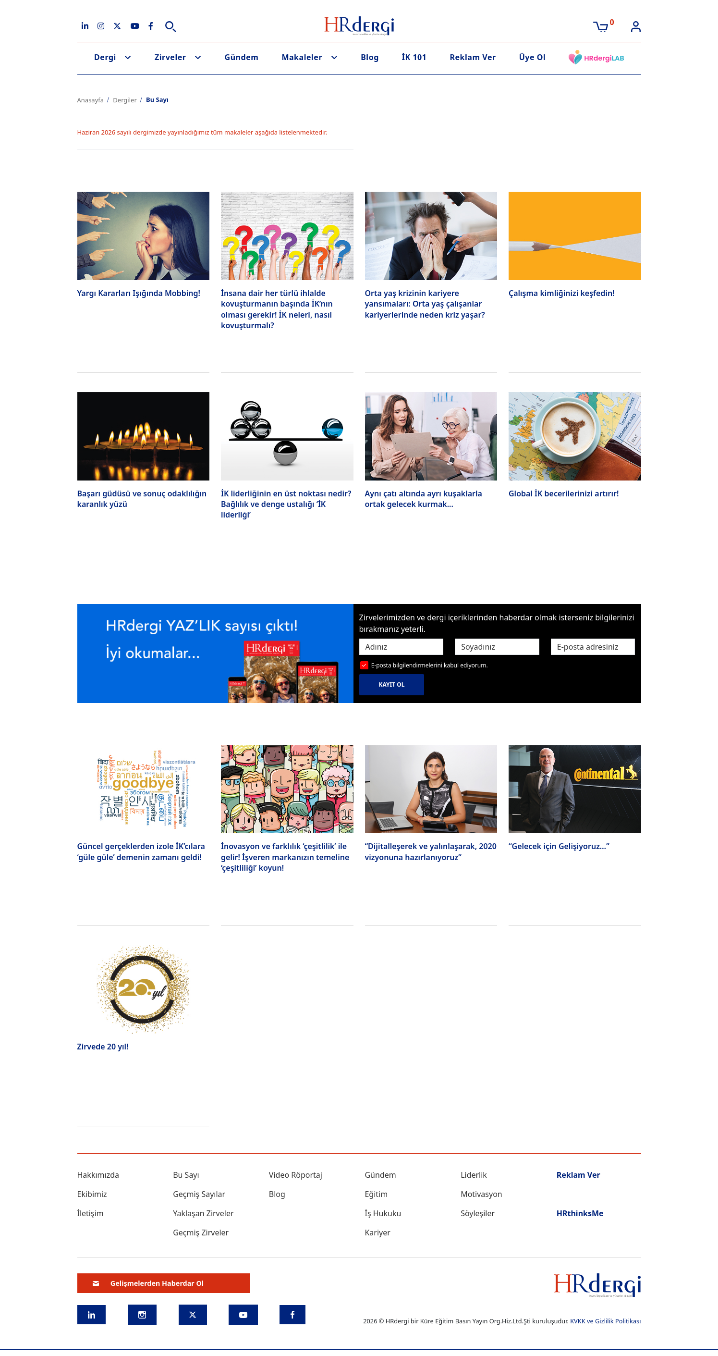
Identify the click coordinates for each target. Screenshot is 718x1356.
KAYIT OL (392, 684)
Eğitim (376, 1194)
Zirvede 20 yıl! (103, 1046)
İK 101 (414, 57)
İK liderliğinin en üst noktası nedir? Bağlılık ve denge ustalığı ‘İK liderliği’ (286, 504)
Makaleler (301, 57)
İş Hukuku (383, 1213)
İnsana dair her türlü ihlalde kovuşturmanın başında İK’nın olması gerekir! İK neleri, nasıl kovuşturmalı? (277, 309)
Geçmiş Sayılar (199, 1194)
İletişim (90, 1213)
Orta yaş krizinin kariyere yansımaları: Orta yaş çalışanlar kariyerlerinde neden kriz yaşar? (425, 304)
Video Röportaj (295, 1175)
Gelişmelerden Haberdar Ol (148, 1283)
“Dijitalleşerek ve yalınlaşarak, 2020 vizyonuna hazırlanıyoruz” (431, 851)
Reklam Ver (473, 57)
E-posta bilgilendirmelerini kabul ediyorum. (429, 665)
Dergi (105, 57)
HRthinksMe (580, 1213)
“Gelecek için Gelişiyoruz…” (559, 846)
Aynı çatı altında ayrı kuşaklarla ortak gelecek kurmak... (423, 498)
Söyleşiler (478, 1213)
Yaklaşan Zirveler (203, 1213)
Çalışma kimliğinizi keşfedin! (562, 293)
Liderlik (474, 1175)
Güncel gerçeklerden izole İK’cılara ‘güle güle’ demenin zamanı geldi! (141, 851)
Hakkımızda (98, 1175)
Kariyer (377, 1232)
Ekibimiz (92, 1194)
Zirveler (170, 57)
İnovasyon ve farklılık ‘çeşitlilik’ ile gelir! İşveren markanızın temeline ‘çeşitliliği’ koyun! (285, 857)
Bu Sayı (186, 1175)
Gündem (242, 57)
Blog (370, 57)
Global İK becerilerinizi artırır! (564, 493)
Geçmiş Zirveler (201, 1232)
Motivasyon (481, 1194)
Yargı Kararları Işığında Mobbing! (138, 293)
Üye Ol (532, 57)
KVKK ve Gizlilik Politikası (605, 1321)
